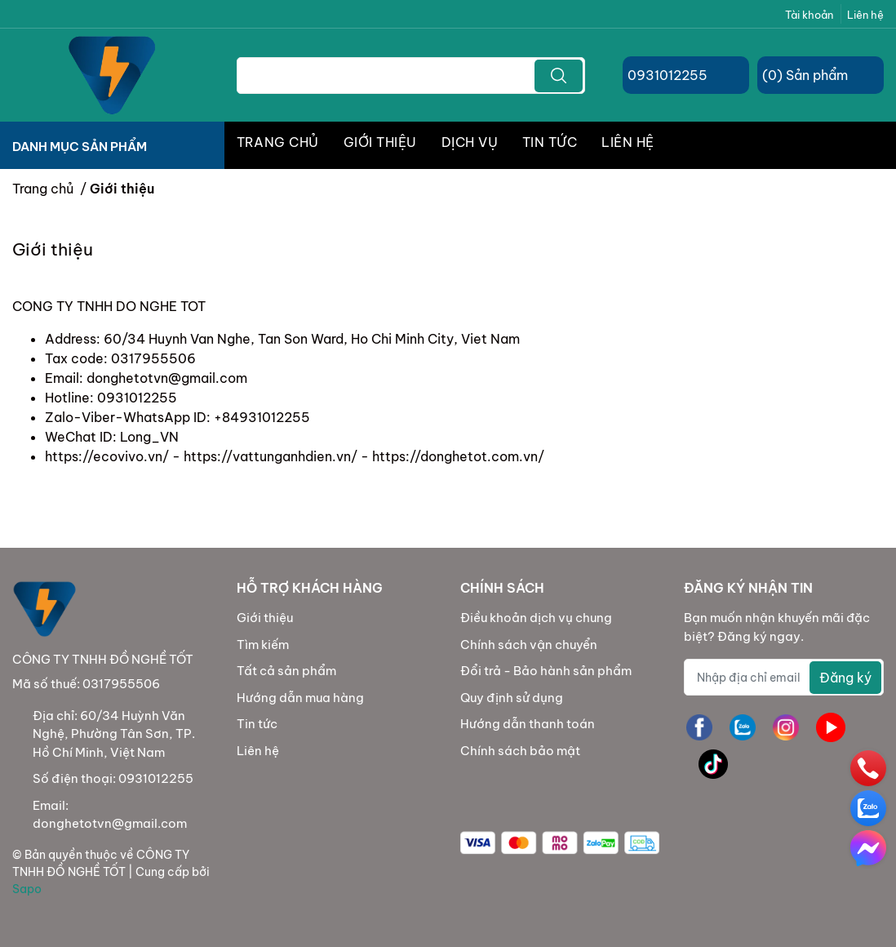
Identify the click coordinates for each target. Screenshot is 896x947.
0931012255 (667, 75)
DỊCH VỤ (469, 142)
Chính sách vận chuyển (528, 644)
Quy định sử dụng (511, 697)
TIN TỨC (549, 142)
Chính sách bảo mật (520, 750)
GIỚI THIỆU (380, 142)
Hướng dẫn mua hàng (300, 697)
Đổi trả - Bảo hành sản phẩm (546, 670)
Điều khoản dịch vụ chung (536, 617)
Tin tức (257, 723)
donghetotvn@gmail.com (110, 823)
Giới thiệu (265, 617)
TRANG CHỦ (278, 142)
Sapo (27, 889)
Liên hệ (865, 14)
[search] (558, 76)
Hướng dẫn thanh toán (527, 723)
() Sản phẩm (805, 75)
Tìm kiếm (263, 644)
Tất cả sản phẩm (286, 670)
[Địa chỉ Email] (783, 677)
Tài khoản (809, 14)
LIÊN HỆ (627, 142)
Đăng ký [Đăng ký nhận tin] (845, 677)
